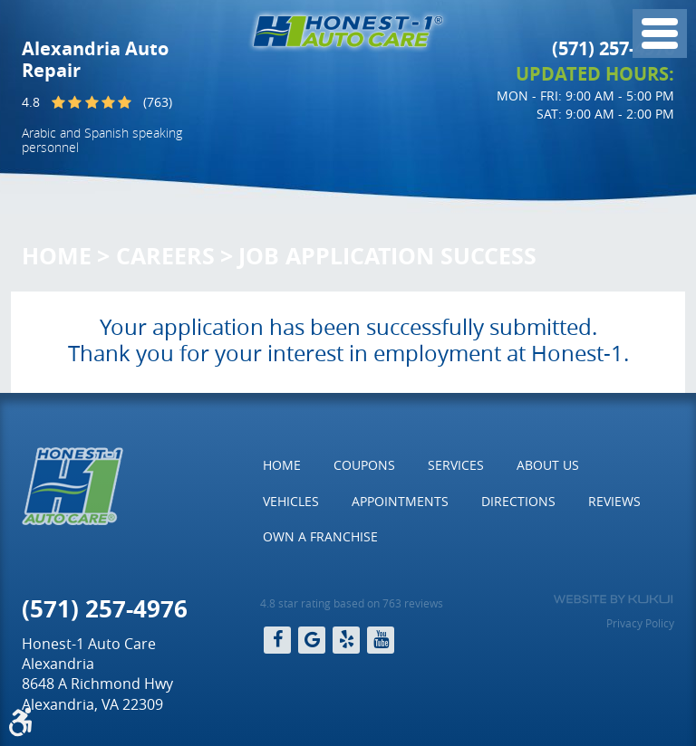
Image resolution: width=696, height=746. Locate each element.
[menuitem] (281, 465)
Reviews (614, 501)
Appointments (400, 501)
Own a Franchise (320, 536)
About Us (548, 464)
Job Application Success (387, 256)
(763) (157, 101)
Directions (518, 501)
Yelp (346, 640)
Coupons (364, 464)
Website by (613, 599)
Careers (165, 256)
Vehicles (291, 501)
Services (456, 464)
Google (311, 640)
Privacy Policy (640, 623)
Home (57, 256)
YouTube (380, 640)
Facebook (277, 640)
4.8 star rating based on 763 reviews (351, 603)
